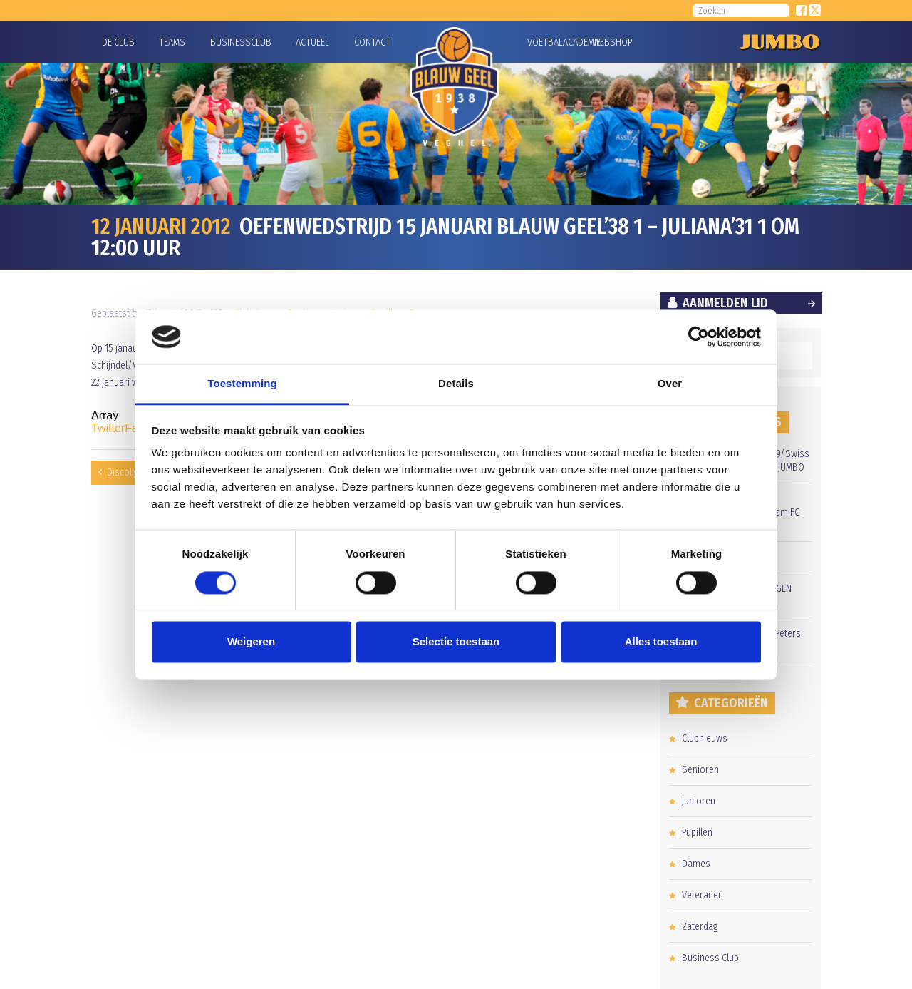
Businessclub (240, 42)
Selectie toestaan (456, 642)
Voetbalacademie (545, 42)
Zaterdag (699, 927)
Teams (172, 42)
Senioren (700, 770)
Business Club (710, 958)
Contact (372, 42)
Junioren (698, 801)
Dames (696, 864)
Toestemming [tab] (242, 384)
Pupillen (697, 832)
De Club (118, 42)
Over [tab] (670, 384)
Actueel (312, 42)
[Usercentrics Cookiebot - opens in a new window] (698, 336)
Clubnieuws (704, 738)
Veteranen (702, 895)
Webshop (610, 42)
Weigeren (251, 642)
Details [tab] (456, 384)
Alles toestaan (661, 642)
